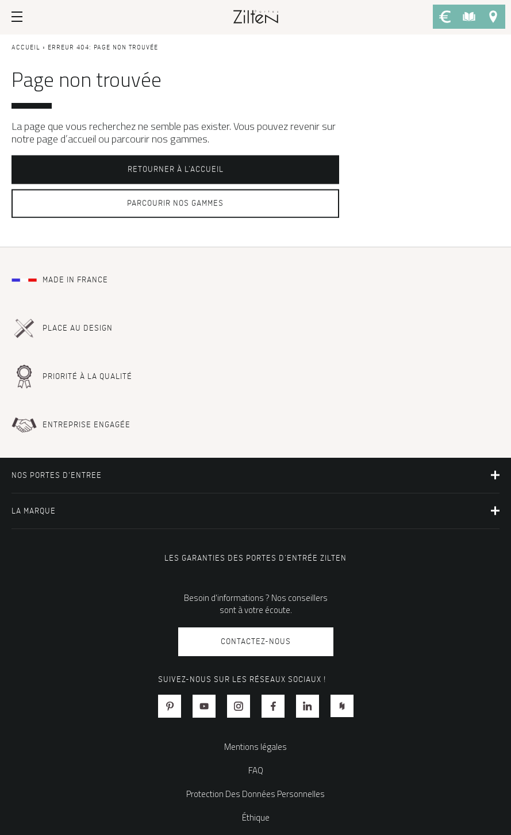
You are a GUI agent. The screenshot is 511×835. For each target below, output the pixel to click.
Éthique (256, 817)
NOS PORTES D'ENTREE (56, 475)
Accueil (25, 47)
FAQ (255, 770)
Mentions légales (255, 747)
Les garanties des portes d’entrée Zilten (255, 558)
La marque (33, 511)
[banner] (256, 16)
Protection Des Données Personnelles (255, 794)
